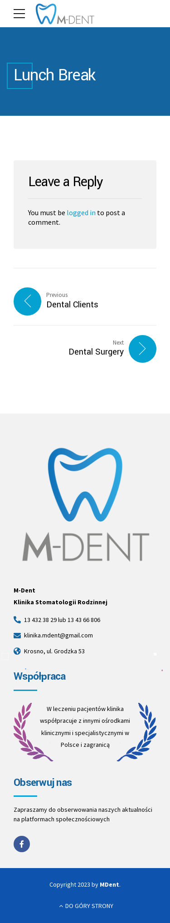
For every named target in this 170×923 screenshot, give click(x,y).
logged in (81, 212)
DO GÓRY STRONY (89, 906)
